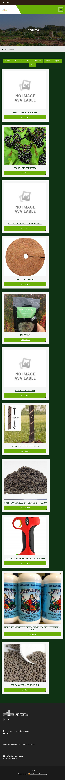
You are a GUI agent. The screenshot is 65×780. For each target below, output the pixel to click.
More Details (25, 117)
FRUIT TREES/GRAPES (23, 61)
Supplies (57, 61)
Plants (48, 61)
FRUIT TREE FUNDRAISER (25, 112)
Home (4, 49)
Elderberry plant (25, 390)
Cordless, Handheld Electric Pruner (25, 558)
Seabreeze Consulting (37, 774)
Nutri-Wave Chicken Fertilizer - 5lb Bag (25, 503)
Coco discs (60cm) (25, 279)
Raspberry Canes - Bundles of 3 (25, 223)
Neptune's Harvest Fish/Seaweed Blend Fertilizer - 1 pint (32, 628)
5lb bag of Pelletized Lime (25, 685)
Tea (32, 65)
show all (8, 61)
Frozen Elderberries (25, 168)
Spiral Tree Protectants (25, 446)
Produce (38, 61)
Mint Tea (25, 335)
